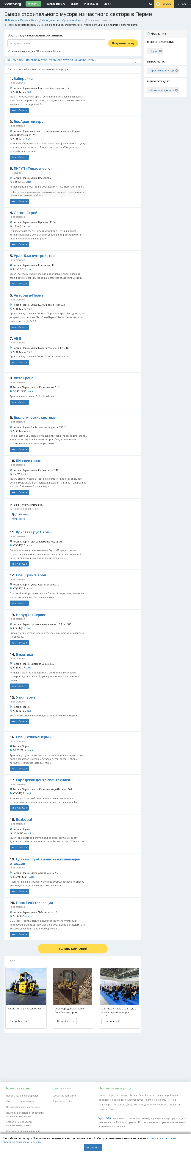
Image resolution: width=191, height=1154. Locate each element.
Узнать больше (18, 105)
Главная (12, 19)
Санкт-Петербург (107, 1094)
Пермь (22, 19)
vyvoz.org (12, 3)
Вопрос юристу (53, 3)
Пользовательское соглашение (21, 1103)
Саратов (146, 1094)
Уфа (139, 1094)
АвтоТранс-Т (26, 362)
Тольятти (172, 1103)
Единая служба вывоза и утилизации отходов (48, 819)
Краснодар (159, 1094)
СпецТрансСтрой (32, 539)
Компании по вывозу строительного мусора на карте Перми (45, 57)
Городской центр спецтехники (44, 738)
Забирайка (24, 76)
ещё (27, 88)
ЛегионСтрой (26, 202)
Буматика (25, 619)
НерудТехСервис (32, 579)
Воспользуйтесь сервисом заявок (35, 34)
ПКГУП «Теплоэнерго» (34, 160)
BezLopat (25, 778)
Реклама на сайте (60, 1099)
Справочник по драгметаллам (20, 1131)
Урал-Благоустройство (35, 243)
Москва (171, 1094)
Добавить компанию (122, 486)
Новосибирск (117, 1099)
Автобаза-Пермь (29, 282)
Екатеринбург (133, 1099)
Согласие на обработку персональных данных (17, 1117)
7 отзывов (17, 164)
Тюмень (168, 1099)
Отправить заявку (123, 42)
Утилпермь (26, 658)
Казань (131, 1094)
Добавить (166, 3)
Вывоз (70, 3)
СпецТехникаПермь (34, 698)
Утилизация (85, 3)
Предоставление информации (20, 1094)
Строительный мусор (69, 19)
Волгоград (138, 1103)
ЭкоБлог (8, 1127)
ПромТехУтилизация (36, 859)
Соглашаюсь (93, 1147)
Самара (122, 1094)
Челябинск (148, 1099)
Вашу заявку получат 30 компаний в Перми (32, 49)
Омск (110, 1107)
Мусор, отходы (46, 19)
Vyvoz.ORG (103, 1116)
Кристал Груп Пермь (35, 499)
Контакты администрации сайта (21, 1123)
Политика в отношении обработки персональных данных (23, 1109)
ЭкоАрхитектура (29, 116)
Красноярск (104, 1103)
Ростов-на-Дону (121, 1103)
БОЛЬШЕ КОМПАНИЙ (73, 901)
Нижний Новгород (155, 1103)
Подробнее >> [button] (18, 973)
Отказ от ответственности (18, 1099)
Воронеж (103, 1099)
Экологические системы (36, 402)
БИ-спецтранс (29, 442)
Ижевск (102, 1107)
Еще (99, 3)
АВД (18, 323)
